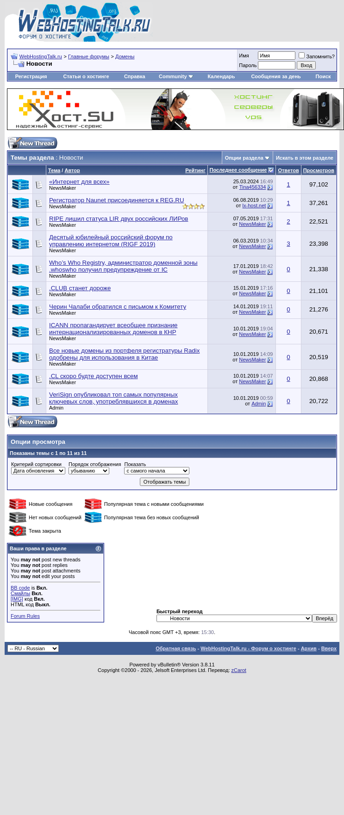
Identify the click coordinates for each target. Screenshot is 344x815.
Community (176, 76)
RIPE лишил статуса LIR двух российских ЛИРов (118, 218)
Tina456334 (252, 187)
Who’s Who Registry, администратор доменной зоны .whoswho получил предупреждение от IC (123, 266)
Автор (72, 170)
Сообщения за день (275, 76)
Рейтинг (195, 170)
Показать (135, 464)
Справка (134, 76)
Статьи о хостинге (86, 76)
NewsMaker (62, 188)
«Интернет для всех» (79, 181)
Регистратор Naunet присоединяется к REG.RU (116, 200)
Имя (244, 55)
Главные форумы (88, 56)
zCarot (238, 670)
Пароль (247, 65)
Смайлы (20, 593)
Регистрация (31, 76)
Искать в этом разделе (304, 158)
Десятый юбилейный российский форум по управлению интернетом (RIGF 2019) (111, 241)
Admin (56, 408)
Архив (309, 648)
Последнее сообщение (238, 170)
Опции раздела (244, 158)
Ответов (288, 170)
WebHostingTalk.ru (40, 56)
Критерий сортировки (36, 464)
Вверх (329, 648)
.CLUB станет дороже (80, 288)
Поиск (323, 76)
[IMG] (17, 599)
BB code (20, 588)
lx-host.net (254, 205)
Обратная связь (176, 648)
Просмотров (318, 170)
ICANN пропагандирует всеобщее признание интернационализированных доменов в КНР (113, 329)
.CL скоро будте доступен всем (93, 376)
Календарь (221, 76)
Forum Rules (25, 616)
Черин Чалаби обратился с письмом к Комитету (117, 306)
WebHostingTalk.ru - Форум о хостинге (248, 648)
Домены (124, 56)
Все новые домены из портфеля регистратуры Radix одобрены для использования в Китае (124, 354)
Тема (54, 170)
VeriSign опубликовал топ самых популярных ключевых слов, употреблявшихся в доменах (113, 398)
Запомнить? (317, 56)
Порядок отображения (95, 464)
